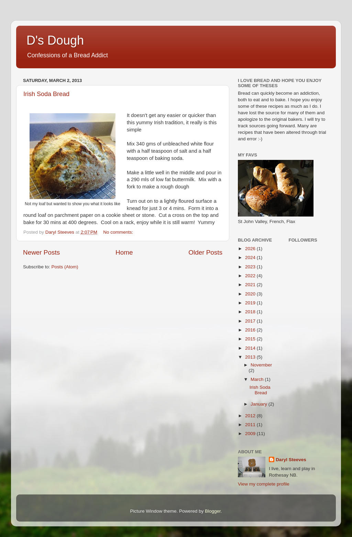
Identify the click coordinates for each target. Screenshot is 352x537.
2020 (251, 293)
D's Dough (55, 40)
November (261, 364)
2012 (251, 415)
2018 (251, 311)
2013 (251, 357)
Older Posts (205, 252)
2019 (251, 302)
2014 (251, 348)
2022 (251, 275)
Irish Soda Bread (46, 94)
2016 (251, 329)
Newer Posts (41, 252)
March (258, 379)
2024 (251, 257)
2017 (251, 321)
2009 (251, 433)
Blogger (213, 511)
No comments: (118, 232)
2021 (251, 284)
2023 (251, 266)
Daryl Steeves (291, 459)
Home (124, 252)
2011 (251, 424)
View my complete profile (263, 484)
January (259, 404)
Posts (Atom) (65, 266)
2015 (251, 338)
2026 (251, 248)
